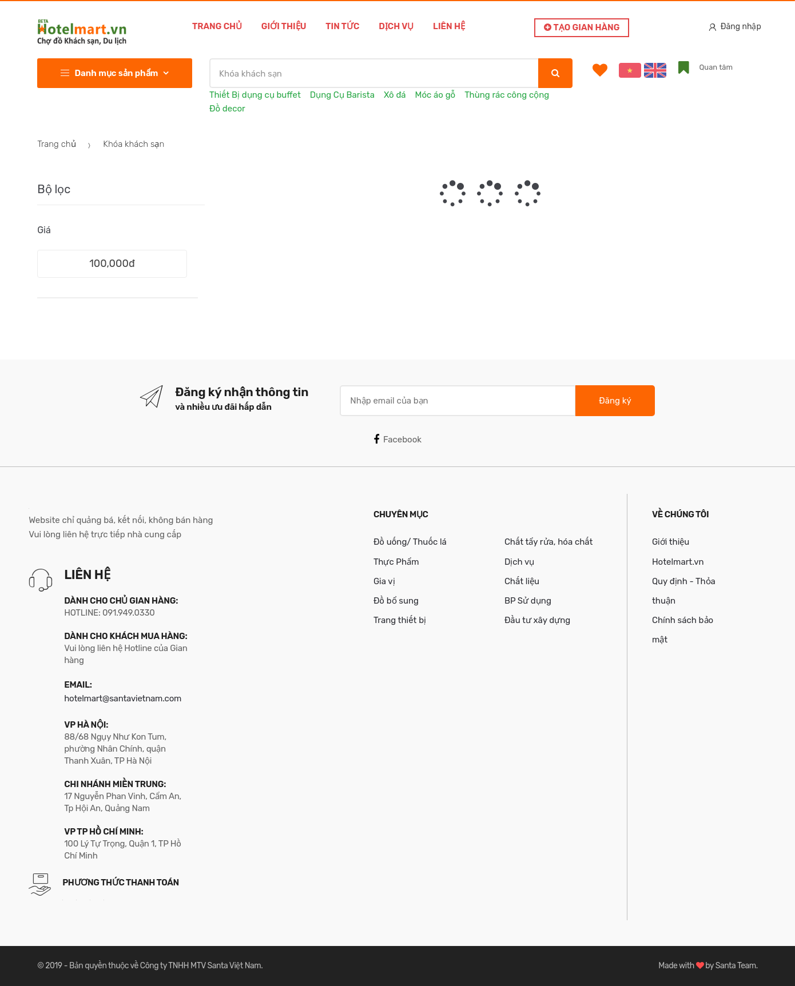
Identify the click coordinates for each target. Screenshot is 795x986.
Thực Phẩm (396, 562)
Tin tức (342, 26)
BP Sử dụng (527, 601)
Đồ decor (227, 108)
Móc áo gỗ (435, 95)
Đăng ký (615, 401)
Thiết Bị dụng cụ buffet (255, 95)
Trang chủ (217, 26)
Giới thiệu (284, 26)
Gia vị (384, 581)
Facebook (397, 439)
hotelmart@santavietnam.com (122, 698)
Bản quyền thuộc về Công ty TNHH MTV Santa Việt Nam (165, 966)
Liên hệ (449, 26)
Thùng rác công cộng (506, 95)
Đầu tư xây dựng (537, 620)
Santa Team (736, 966)
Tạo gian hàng (581, 27)
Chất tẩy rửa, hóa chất (548, 542)
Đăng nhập (735, 26)
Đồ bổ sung (396, 601)
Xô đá (395, 95)
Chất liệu (521, 581)
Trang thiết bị (399, 620)
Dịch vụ (396, 26)
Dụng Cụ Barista (342, 95)
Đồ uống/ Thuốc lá (410, 542)
